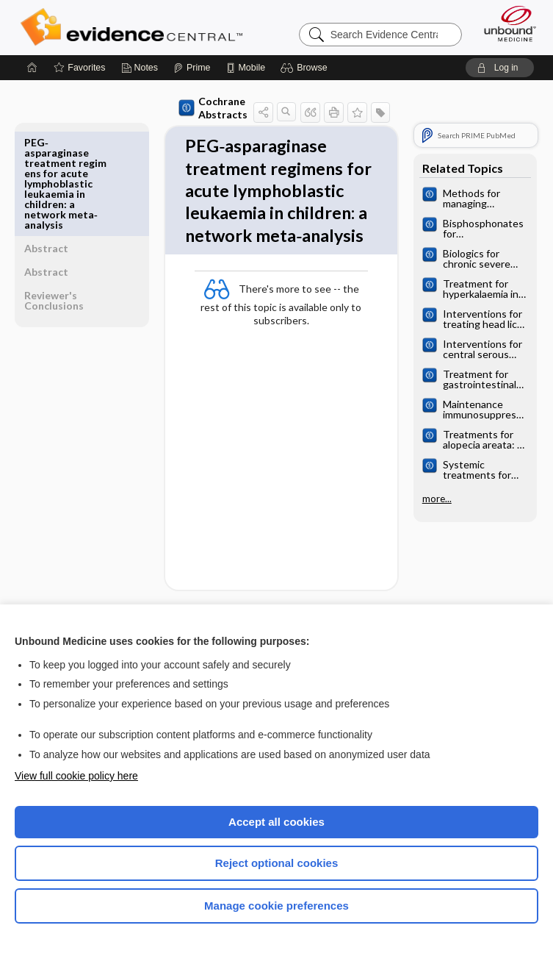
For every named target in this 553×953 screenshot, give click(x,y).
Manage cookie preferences (276, 905)
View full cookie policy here (76, 776)
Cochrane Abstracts (189, 108)
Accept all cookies (276, 821)
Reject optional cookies (277, 863)
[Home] (32, 67)
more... (434, 498)
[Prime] (191, 67)
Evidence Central (134, 27)
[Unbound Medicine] (505, 23)
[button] (306, 67)
